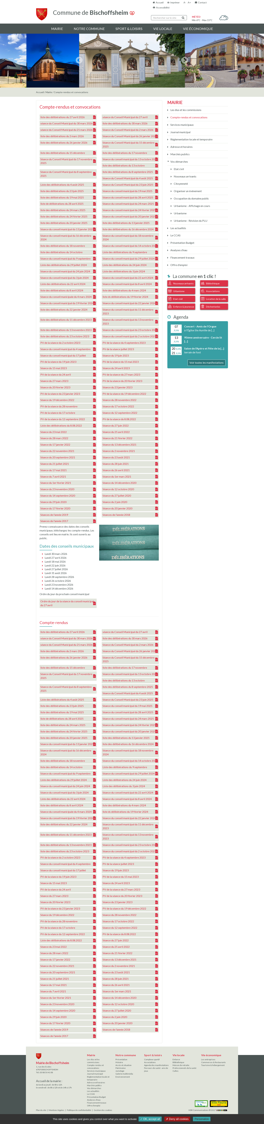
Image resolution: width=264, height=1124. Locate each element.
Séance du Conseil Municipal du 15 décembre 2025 (130, 144)
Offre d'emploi (178, 264)
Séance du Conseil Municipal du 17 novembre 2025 (68, 161)
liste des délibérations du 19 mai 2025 (68, 197)
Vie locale (162, 29)
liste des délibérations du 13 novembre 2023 (68, 330)
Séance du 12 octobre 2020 (130, 489)
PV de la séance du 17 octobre (68, 413)
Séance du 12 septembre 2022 (130, 413)
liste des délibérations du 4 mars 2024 (130, 290)
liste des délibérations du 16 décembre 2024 (130, 229)
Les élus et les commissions (185, 109)
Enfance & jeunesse (181, 306)
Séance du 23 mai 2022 (68, 432)
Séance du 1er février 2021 (68, 483)
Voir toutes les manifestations (206, 362)
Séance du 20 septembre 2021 (68, 457)
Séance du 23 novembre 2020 (68, 489)
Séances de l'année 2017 (68, 521)
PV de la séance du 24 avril (68, 374)
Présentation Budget (182, 242)
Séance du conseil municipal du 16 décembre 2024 (68, 237)
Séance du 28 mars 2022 (68, 438)
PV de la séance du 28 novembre (68, 406)
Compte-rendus (54, 622)
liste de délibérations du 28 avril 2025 (68, 204)
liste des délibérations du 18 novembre (68, 246)
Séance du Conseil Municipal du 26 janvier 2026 (130, 136)
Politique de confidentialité (79, 1110)
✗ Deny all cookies (177, 1119)
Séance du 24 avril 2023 (130, 368)
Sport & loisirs (129, 29)
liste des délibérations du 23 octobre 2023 (68, 336)
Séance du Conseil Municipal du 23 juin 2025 (130, 185)
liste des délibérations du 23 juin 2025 (68, 191)
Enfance (176, 1059)
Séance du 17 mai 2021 (68, 470)
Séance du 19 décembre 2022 (68, 400)
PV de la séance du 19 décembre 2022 (130, 393)
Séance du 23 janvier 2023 (130, 387)
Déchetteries (210, 306)
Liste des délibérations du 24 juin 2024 (130, 265)
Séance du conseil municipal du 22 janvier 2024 (130, 303)
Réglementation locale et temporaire (191, 139)
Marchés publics (180, 154)
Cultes (175, 1071)
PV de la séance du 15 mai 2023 (130, 362)
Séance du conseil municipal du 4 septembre (68, 349)
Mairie (57, 29)
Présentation (121, 1059)
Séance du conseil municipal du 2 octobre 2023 (130, 336)
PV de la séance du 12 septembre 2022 (68, 419)
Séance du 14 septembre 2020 (68, 495)
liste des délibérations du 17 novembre (130, 153)
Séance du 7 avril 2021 (68, 476)
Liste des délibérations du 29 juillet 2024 (68, 265)
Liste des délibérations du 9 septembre (130, 252)
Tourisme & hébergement (213, 1065)
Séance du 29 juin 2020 (68, 502)
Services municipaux (182, 124)
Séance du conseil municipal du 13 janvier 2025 (68, 229)
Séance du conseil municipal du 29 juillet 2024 (130, 258)
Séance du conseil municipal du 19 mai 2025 (130, 191)
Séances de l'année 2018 (130, 514)
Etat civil (178, 169)
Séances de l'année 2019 (68, 514)
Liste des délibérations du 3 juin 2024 (130, 271)
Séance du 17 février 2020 (68, 508)
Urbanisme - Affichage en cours (191, 205)
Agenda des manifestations (156, 1065)
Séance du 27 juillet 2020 (130, 495)
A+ (189, 2)
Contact (202, 2)
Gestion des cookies (103, 1110)
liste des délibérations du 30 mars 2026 (130, 123)
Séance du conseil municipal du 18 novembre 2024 (130, 237)
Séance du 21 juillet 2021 (68, 464)
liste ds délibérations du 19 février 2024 (130, 297)
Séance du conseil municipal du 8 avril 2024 (130, 284)
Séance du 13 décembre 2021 (130, 444)
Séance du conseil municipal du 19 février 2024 (68, 303)
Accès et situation (123, 1065)
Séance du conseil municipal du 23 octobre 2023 (130, 330)
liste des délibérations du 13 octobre (130, 165)
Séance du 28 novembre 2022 (130, 400)
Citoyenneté (180, 183)
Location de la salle (213, 298)
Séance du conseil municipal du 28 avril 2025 (130, 197)
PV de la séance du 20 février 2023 (130, 381)
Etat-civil (175, 298)
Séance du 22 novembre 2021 (68, 451)
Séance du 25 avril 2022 (130, 432)
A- (185, 2)
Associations (210, 291)
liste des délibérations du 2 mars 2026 (68, 136)
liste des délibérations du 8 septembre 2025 (130, 172)
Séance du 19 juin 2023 (130, 355)
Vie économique (198, 29)
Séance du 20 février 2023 (68, 387)
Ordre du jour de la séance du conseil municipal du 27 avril (68, 603)
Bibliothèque (210, 283)
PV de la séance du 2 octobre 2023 (68, 343)
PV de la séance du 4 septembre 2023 (130, 343)
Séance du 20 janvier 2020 (130, 508)
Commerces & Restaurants (213, 1062)
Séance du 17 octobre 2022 (130, 406)
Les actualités (178, 228)
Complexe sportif (152, 1059)
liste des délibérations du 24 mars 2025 (68, 210)
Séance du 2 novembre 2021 (130, 451)
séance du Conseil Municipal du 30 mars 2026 (68, 123)
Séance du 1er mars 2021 (130, 476)
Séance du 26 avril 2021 (130, 470)
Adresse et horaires (181, 146)
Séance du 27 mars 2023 (68, 381)
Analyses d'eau (178, 250)
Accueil (159, 2)
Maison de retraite (181, 1065)
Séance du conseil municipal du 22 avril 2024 (130, 277)
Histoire (119, 1062)
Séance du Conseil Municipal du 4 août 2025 (130, 178)
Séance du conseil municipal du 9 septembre (68, 258)
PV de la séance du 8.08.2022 (130, 419)
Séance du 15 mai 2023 (68, 368)
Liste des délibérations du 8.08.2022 (68, 425)
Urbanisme (180, 213)
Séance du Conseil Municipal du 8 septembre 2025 (68, 173)
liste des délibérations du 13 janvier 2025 (130, 223)
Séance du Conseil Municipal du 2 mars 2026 (130, 130)
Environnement (123, 1077)
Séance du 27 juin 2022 (130, 425)
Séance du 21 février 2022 (130, 438)
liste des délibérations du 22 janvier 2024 (68, 309)
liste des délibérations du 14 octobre (68, 252)
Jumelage (120, 1071)
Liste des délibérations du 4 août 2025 (68, 185)
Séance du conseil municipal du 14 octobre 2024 (130, 246)
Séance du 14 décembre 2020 (130, 483)
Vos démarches (179, 161)
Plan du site (41, 1110)
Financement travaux (182, 257)
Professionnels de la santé (184, 1068)
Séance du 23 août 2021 (130, 457)
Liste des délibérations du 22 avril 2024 (68, 284)
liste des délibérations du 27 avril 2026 (68, 117)
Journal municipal (180, 132)
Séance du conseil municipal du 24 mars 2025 (130, 204)
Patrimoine (121, 1068)
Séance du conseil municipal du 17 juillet (68, 355)
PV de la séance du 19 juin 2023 (68, 362)
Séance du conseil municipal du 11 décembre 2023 (130, 311)
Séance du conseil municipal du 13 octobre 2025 (130, 159)
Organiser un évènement (187, 191)
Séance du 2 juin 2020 (130, 502)
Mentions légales (56, 1110)
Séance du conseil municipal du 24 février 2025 (130, 210)
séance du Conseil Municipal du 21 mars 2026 (68, 130)
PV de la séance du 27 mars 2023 (130, 374)
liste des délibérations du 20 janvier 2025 (68, 223)
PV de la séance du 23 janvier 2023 (68, 393)
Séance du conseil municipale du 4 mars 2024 (68, 297)
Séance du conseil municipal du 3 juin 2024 (68, 277)
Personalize (202, 1119)
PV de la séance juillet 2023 (130, 349)
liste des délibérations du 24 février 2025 (68, 216)
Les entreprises (208, 1059)
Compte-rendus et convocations (188, 117)
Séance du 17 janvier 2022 (68, 444)
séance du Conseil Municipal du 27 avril (130, 117)
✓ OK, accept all (150, 1119)
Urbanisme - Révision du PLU (190, 220)
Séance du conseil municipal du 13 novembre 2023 (130, 321)
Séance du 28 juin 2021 (130, 464)
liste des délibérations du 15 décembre (68, 153)
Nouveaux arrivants (184, 176)
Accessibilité (163, 7)
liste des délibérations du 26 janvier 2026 (68, 142)
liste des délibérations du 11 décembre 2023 (68, 320)
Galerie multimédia (124, 1073)
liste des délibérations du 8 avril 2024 (68, 290)
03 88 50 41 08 (46, 1072)
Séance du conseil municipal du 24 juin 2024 (68, 271)
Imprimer (175, 2)
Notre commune (89, 29)
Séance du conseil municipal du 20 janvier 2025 (130, 216)
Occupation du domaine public (191, 198)
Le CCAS (175, 235)
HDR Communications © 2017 (208, 1110)
